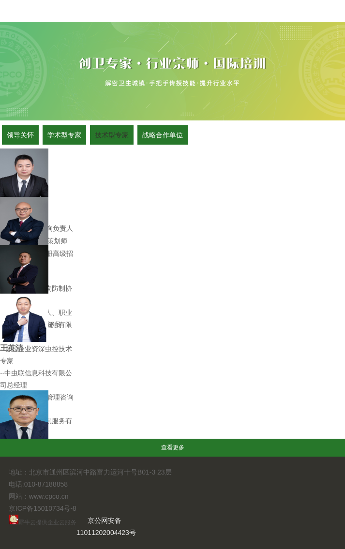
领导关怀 (20, 135)
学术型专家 (64, 135)
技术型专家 (112, 135)
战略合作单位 (162, 135)
